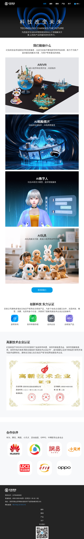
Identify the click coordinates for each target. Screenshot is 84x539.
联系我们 (42, 290)
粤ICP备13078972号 (19, 505)
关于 (69, 4)
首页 (44, 4)
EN (77, 4)
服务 (50, 4)
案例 (57, 4)
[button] (69, 4)
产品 (63, 4)
